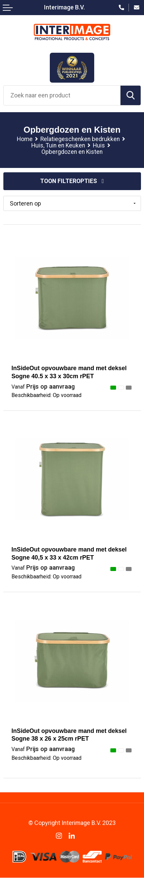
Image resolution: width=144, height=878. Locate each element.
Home (25, 139)
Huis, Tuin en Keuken (58, 145)
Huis (99, 145)
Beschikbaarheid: (46, 396)
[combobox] (62, 95)
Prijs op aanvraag (43, 386)
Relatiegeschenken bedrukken (80, 139)
